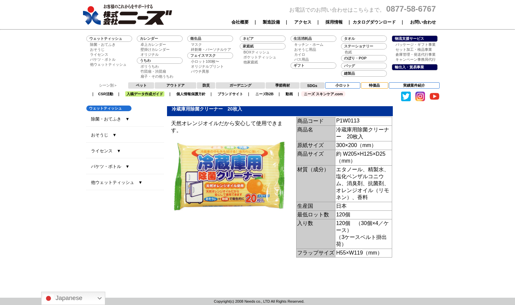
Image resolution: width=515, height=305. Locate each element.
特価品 (374, 85)
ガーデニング (240, 85)
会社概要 (240, 22)
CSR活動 (106, 94)
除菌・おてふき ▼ (110, 118)
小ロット (342, 85)
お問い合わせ (423, 22)
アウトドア (175, 85)
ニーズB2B (264, 94)
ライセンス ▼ (106, 150)
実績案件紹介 (414, 85)
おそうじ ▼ (104, 134)
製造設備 (271, 22)
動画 (289, 94)
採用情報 (334, 22)
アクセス (302, 22)
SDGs (312, 86)
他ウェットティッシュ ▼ (117, 182)
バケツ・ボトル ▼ (110, 166)
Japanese (62, 298)
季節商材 (282, 85)
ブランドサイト (230, 94)
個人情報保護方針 (191, 94)
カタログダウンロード (374, 22)
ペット (141, 85)
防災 (206, 85)
